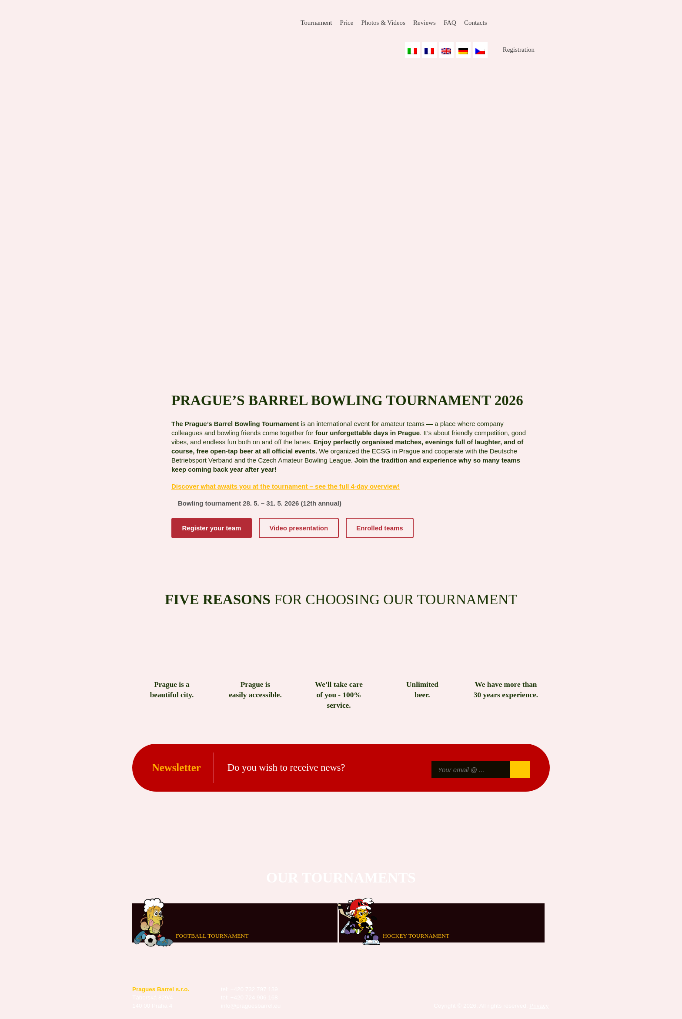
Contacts (475, 22)
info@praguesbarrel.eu (251, 1005)
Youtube (543, 23)
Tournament (316, 22)
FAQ (450, 22)
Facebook (501, 23)
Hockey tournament (416, 935)
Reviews (424, 22)
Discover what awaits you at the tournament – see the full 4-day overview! (285, 486)
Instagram (522, 23)
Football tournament (212, 935)
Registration (519, 49)
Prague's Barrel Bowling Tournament (193, 29)
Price (347, 22)
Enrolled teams (379, 528)
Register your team (211, 528)
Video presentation (298, 528)
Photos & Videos (383, 22)
